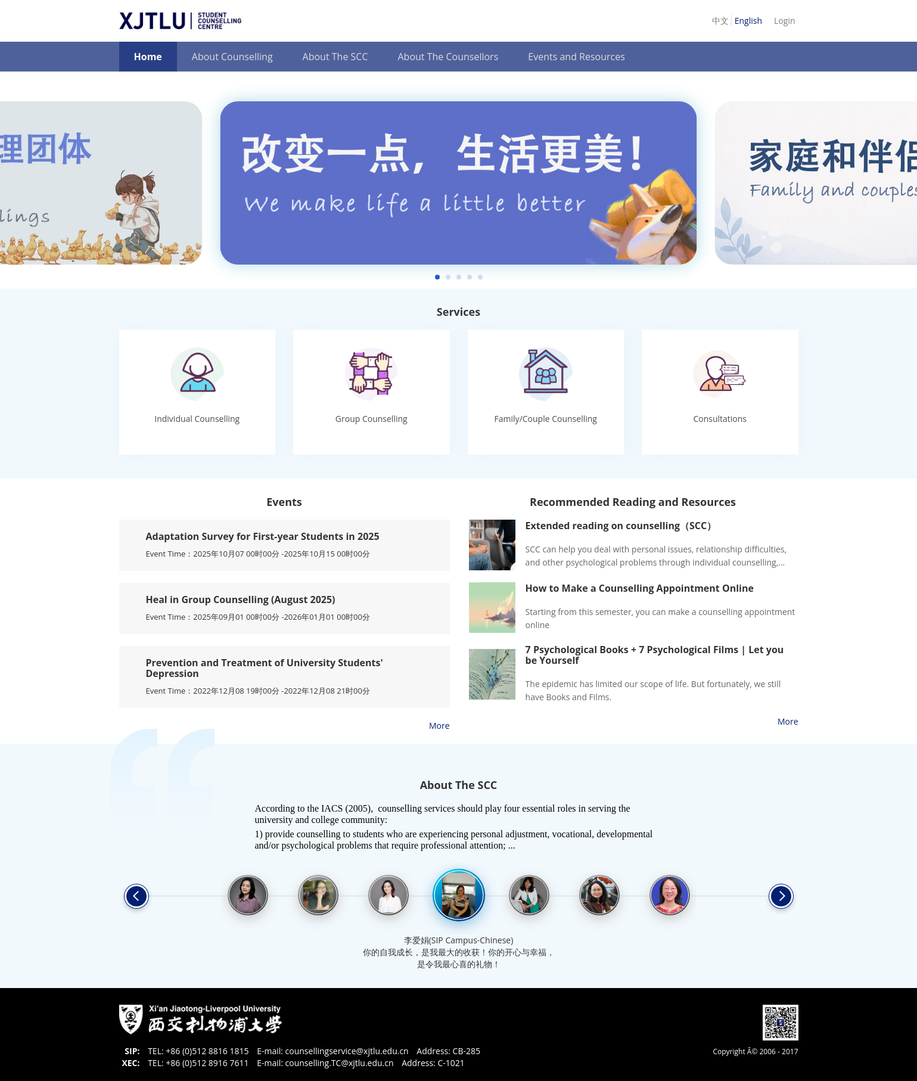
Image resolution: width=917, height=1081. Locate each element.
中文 (721, 20)
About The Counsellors (447, 56)
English (748, 20)
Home (148, 56)
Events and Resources (576, 56)
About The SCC (335, 56)
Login (784, 20)
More (439, 725)
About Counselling (232, 56)
